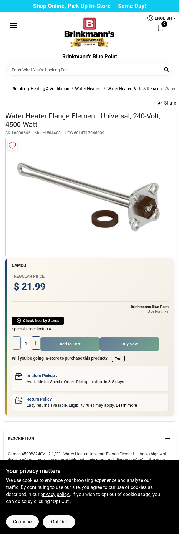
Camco (19, 265)
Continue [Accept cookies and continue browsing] (22, 522)
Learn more (126, 404)
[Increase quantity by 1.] (37, 343)
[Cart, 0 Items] (160, 27)
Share (167, 103)
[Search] (166, 69)
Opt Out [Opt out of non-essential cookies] (59, 522)
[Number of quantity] (27, 343)
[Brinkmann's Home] (89, 32)
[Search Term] (89, 70)
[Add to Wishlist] (12, 145)
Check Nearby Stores (38, 320)
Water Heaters (88, 88)
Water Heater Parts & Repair (133, 88)
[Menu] (13, 25)
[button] (159, 18)
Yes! (118, 357)
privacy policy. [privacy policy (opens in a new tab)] (55, 494)
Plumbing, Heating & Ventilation (40, 88)
